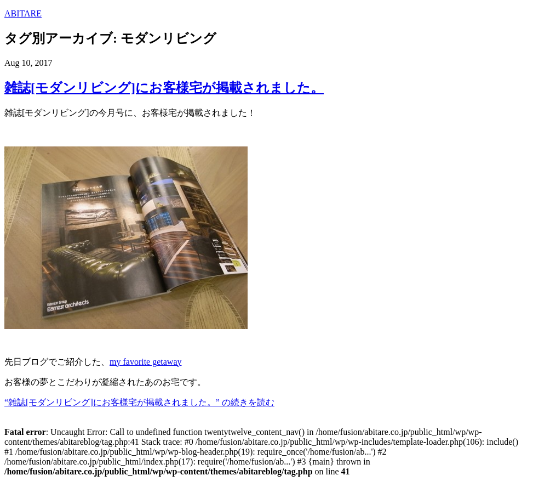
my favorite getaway (146, 361)
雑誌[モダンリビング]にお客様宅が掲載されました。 (164, 88)
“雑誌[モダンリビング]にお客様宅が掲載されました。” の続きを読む (139, 402)
